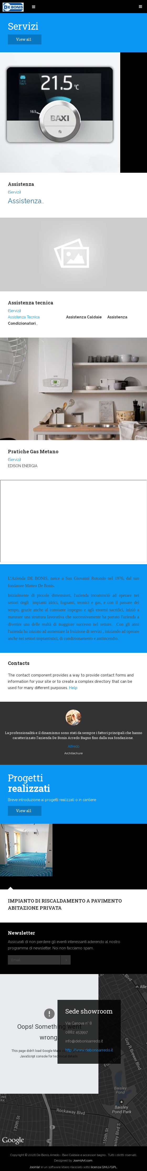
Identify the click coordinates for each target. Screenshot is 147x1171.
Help (73, 688)
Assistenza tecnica (30, 302)
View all (26, 39)
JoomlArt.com (82, 1160)
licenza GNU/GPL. (104, 1167)
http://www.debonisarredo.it (89, 1050)
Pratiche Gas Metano (33, 451)
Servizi (14, 192)
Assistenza (21, 184)
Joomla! (34, 1167)
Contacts (18, 663)
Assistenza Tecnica (24, 317)
